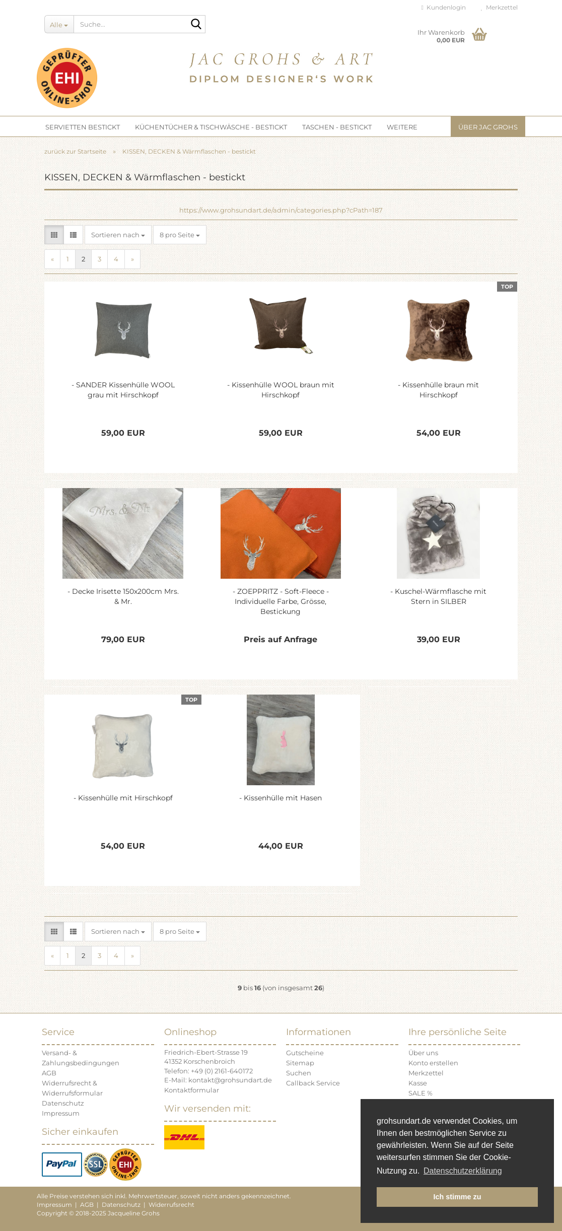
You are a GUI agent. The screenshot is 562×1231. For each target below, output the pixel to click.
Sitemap (300, 1063)
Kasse (417, 1083)
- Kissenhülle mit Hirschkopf (123, 797)
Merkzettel (499, 7)
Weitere (402, 127)
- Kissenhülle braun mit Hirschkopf (438, 389)
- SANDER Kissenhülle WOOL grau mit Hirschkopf (123, 389)
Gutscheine (305, 1053)
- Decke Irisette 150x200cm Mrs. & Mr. (123, 596)
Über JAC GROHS (488, 127)
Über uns (423, 1053)
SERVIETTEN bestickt (82, 127)
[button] (54, 235)
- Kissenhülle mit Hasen (280, 797)
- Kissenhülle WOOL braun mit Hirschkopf (280, 389)
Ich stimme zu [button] (457, 1197)
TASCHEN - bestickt (337, 127)
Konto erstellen (433, 1063)
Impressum (61, 1113)
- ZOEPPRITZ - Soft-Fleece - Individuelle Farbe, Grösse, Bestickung (281, 601)
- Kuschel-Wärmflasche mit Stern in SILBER (438, 596)
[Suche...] (59, 24)
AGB (49, 1073)
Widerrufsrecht (171, 1204)
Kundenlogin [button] (444, 7)
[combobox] (118, 235)
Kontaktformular (191, 1090)
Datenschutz (63, 1103)
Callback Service (313, 1083)
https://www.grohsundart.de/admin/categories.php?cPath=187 (281, 210)
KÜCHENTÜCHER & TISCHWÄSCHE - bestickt (211, 127)
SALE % (420, 1093)
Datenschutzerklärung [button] (463, 1171)
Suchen (298, 1073)
